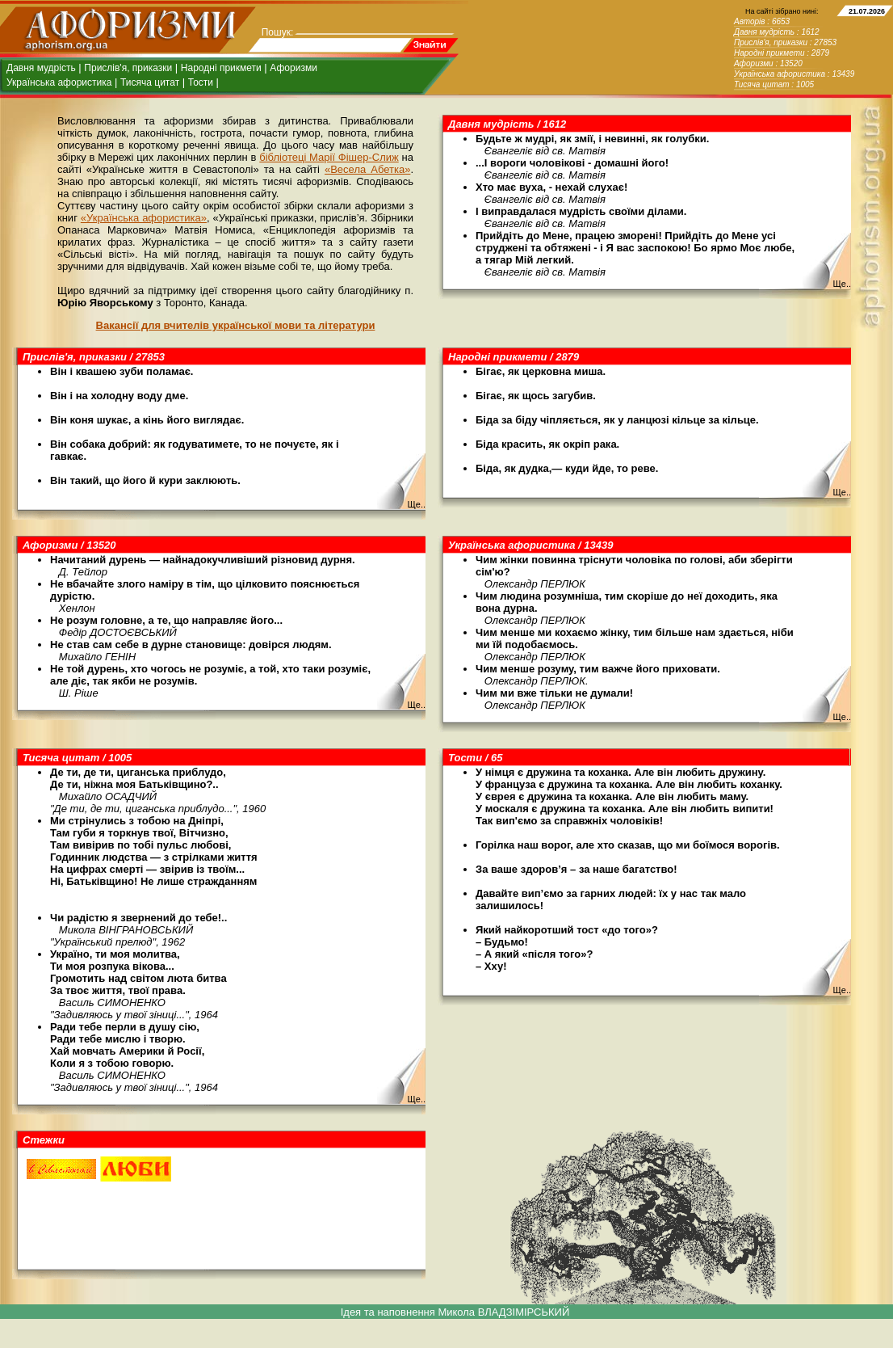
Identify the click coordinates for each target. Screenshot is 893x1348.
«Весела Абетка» (367, 169)
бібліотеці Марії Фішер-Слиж (328, 157)
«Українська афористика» (144, 218)
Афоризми (293, 68)
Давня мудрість (41, 68)
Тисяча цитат (149, 82)
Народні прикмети (221, 68)
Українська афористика (58, 82)
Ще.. (841, 284)
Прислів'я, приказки (128, 68)
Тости (200, 82)
